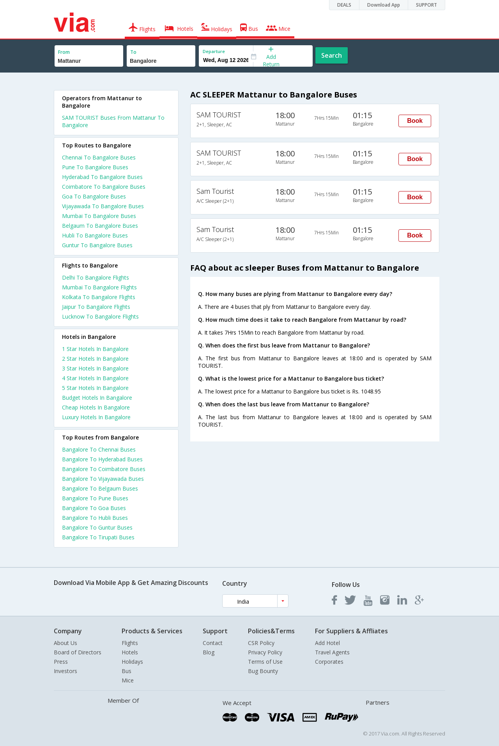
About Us (65, 643)
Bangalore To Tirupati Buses (98, 537)
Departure (214, 51)
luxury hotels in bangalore (96, 417)
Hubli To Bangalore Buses (95, 235)
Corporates (329, 661)
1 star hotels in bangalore (95, 349)
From (64, 52)
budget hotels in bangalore (97, 397)
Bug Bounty (263, 671)
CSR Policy (261, 643)
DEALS (344, 5)
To (133, 52)
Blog (208, 652)
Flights (130, 643)
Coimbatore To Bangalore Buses (103, 186)
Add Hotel (327, 643)
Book (415, 120)
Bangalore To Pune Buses (95, 498)
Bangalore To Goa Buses (94, 508)
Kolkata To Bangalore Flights (98, 297)
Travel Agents (332, 652)
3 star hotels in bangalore (95, 368)
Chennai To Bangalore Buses (99, 157)
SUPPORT (426, 5)
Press (61, 661)
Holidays (132, 661)
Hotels (130, 652)
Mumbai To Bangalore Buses (99, 216)
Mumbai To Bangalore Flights (99, 287)
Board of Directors (77, 652)
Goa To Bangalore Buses (94, 196)
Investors (65, 671)
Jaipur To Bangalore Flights (96, 306)
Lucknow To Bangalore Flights (100, 316)
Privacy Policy (265, 652)
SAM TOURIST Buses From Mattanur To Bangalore (113, 121)
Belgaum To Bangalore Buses (100, 225)
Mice (128, 680)
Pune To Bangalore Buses (95, 167)
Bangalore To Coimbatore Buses (103, 469)
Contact (213, 643)
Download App (383, 5)
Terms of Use (265, 661)
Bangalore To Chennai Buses (99, 449)
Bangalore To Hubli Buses (95, 517)
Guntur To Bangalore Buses (97, 245)
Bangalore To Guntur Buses (97, 527)
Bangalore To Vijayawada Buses (103, 478)
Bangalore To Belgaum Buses (100, 488)
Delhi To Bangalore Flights (95, 277)
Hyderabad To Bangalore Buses (102, 177)
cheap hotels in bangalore (96, 407)
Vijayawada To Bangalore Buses (103, 206)
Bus (126, 671)
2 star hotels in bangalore (95, 358)
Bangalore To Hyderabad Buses (102, 459)
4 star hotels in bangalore (95, 378)
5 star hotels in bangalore (95, 388)
